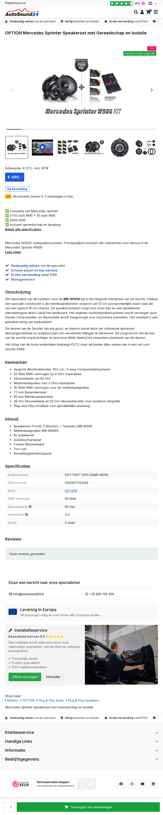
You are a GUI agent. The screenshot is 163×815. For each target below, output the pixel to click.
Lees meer (13, 252)
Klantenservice (15, 3)
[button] (135, 12)
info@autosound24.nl (28, 594)
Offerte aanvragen (25, 677)
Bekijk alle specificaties (23, 229)
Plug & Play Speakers (82, 700)
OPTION (71, 491)
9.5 (127, 3)
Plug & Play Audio (50, 700)
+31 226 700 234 (102, 594)
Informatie (53, 677)
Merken (11, 700)
